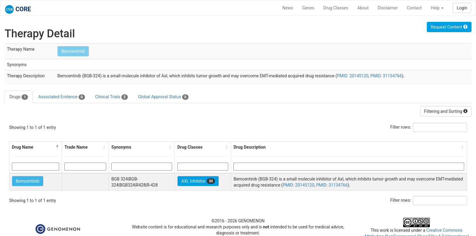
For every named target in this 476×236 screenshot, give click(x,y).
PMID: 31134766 (386, 75)
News (287, 7)
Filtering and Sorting (445, 111)
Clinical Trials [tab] (111, 97)
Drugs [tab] (18, 97)
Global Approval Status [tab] (163, 97)
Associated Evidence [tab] (61, 97)
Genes (308, 7)
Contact (414, 7)
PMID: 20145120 (353, 75)
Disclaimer (388, 7)
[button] (57, 147)
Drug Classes (335, 7)
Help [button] (437, 7)
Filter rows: (400, 127)
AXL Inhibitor (198, 181)
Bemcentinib (73, 51)
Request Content (449, 27)
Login (462, 7)
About (363, 7)
